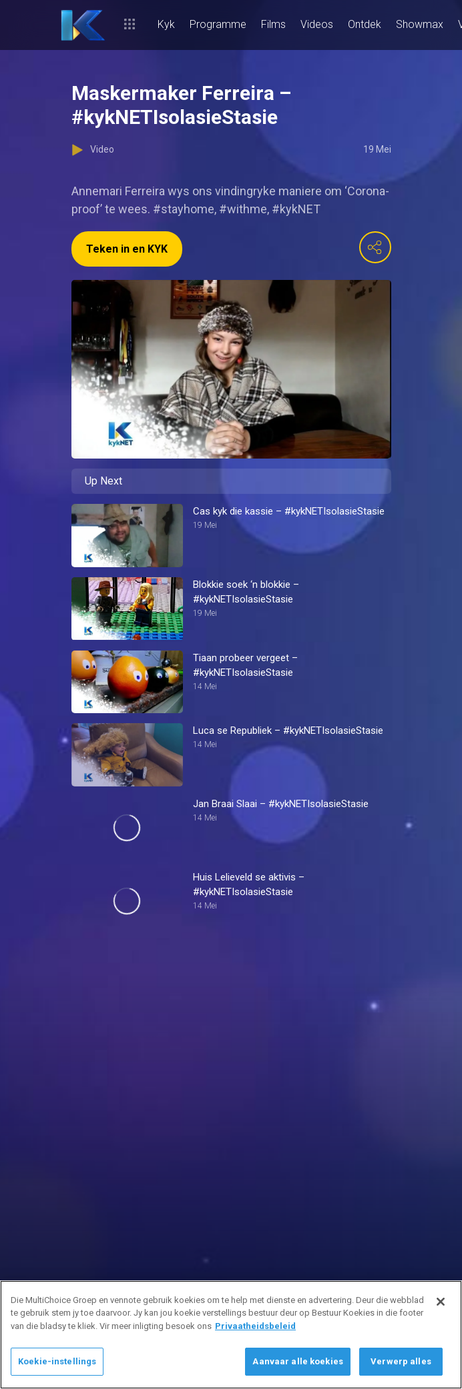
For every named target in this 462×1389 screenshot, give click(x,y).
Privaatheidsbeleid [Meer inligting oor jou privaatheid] (255, 1326)
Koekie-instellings (57, 1361)
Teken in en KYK (127, 249)
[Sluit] (440, 1301)
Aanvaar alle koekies (297, 1361)
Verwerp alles (401, 1361)
